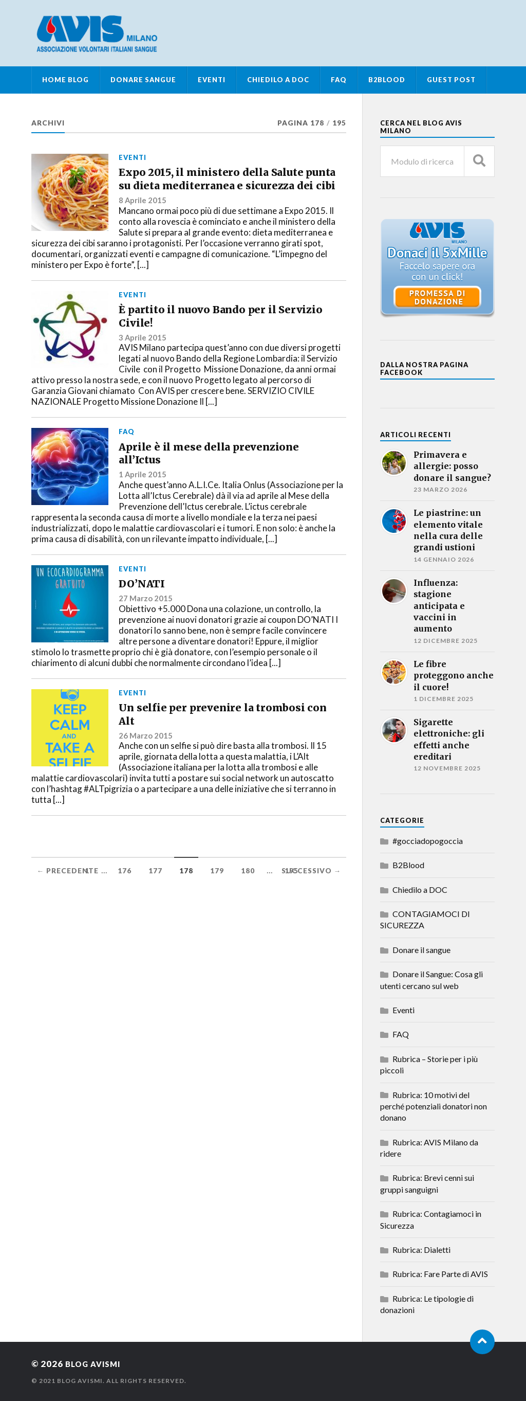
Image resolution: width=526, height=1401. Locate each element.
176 (125, 909)
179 (217, 909)
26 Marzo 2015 (146, 783)
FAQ (339, 80)
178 (186, 909)
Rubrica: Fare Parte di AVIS (440, 1274)
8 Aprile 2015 (143, 227)
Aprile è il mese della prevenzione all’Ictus (188, 483)
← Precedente (67, 909)
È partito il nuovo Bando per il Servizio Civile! (216, 337)
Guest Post (451, 80)
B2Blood (386, 80)
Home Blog (65, 80)
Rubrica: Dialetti (421, 1249)
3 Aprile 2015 (143, 362)
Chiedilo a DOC (278, 80)
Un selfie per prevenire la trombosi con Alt (202, 759)
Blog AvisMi (96, 1363)
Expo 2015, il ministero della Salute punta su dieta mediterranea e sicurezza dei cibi (226, 193)
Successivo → (311, 909)
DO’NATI (148, 621)
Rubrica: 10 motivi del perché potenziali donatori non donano (433, 1106)
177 (155, 909)
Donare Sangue (143, 80)
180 (248, 909)
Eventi (212, 80)
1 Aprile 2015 (143, 509)
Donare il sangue (421, 950)
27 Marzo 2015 (146, 637)
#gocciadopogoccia (427, 841)
